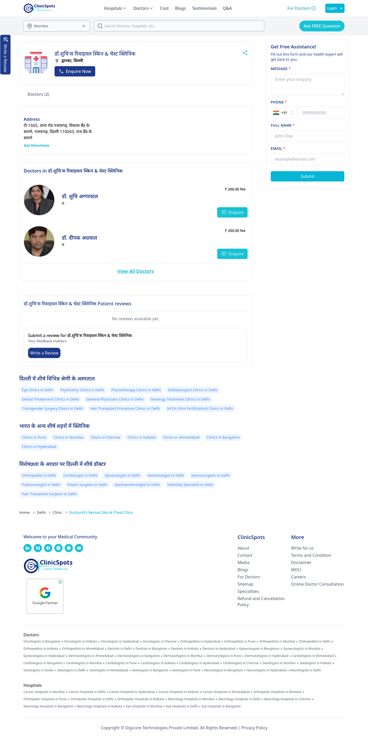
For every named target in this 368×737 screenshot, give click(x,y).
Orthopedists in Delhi (314, 641)
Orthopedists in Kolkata (40, 649)
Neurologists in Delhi (305, 670)
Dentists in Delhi (120, 649)
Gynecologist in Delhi (122, 475)
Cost (164, 8)
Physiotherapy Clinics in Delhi (136, 389)
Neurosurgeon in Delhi (210, 475)
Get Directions (36, 145)
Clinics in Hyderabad (39, 446)
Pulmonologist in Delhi (41, 484)
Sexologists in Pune (186, 670)
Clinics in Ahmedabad (181, 437)
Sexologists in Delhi (71, 670)
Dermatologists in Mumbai (183, 656)
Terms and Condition (311, 555)
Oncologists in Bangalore (41, 641)
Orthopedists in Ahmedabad (83, 649)
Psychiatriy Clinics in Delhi (82, 389)
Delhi (44, 512)
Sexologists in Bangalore (150, 670)
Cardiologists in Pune (121, 663)
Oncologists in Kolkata (80, 641)
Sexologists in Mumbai (279, 663)
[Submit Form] (307, 176)
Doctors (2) (38, 94)
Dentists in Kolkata (185, 649)
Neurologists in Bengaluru (223, 670)
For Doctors (249, 577)
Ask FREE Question (322, 26)
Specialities (248, 591)
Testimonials (204, 8)
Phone (279, 102)
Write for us (302, 548)
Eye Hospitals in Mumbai (144, 706)
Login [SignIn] (335, 8)
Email (278, 148)
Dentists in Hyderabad (219, 649)
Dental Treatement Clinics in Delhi (50, 399)
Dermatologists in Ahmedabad (90, 656)
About (243, 548)
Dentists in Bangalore (151, 649)
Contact (245, 555)
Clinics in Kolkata (141, 437)
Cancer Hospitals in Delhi (87, 692)
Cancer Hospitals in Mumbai (44, 692)
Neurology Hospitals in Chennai (287, 699)
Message (281, 68)
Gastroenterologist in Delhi (137, 484)
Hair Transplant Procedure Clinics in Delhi (125, 408)
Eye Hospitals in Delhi (182, 706)
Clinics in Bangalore (223, 437)
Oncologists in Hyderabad (120, 641)
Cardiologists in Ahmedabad (313, 656)
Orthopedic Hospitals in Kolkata (140, 699)
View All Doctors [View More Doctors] (135, 271)
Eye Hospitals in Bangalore (221, 706)
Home (27, 512)
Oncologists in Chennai (160, 641)
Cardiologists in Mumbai (84, 663)
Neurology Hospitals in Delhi (239, 699)
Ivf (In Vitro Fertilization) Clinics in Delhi (200, 408)
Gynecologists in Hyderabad (44, 656)
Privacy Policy (254, 728)
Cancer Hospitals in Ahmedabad (226, 692)
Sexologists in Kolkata (315, 663)
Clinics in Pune (34, 437)
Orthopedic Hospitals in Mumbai (277, 692)
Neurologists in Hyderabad (266, 670)
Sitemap (245, 584)
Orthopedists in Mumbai (277, 641)
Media (243, 562)
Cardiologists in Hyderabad (199, 663)
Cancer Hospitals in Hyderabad (131, 692)
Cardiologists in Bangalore (42, 663)
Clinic (60, 512)
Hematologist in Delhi (165, 475)
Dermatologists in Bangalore (138, 656)
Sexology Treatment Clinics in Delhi (180, 399)
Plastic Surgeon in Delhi (87, 484)
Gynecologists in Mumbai (302, 649)
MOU (296, 570)
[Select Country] (284, 113)
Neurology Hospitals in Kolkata (99, 706)
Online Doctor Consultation (317, 584)
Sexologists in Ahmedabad (108, 670)
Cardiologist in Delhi (80, 475)
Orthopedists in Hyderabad (200, 641)
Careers (298, 577)
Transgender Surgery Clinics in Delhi (52, 408)
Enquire (232, 212)
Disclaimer (301, 562)
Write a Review (44, 353)
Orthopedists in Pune (239, 641)
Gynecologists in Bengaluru (259, 649)
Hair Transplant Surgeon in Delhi (49, 493)
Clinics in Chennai (105, 437)
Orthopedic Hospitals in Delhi (91, 699)
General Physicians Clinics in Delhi (114, 399)
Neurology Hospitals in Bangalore (48, 706)
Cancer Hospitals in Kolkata (179, 692)
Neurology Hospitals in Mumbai (191, 699)
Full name (283, 125)
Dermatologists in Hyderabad (266, 656)
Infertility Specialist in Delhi (190, 484)
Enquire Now (75, 71)
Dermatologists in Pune (224, 656)
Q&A (227, 8)
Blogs (180, 8)
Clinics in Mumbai (68, 437)
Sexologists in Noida (38, 670)
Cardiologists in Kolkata (158, 663)
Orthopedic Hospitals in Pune (45, 699)
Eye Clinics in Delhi (37, 389)
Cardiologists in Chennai (241, 663)
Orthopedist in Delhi (39, 475)
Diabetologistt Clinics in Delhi (192, 389)
